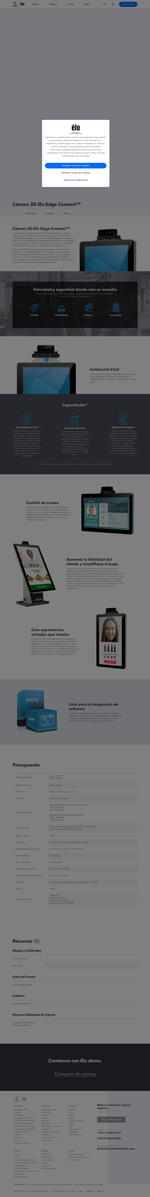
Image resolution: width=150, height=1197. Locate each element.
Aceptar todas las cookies (75, 166)
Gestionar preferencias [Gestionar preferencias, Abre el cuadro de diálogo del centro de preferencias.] (76, 180)
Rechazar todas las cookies (76, 173)
